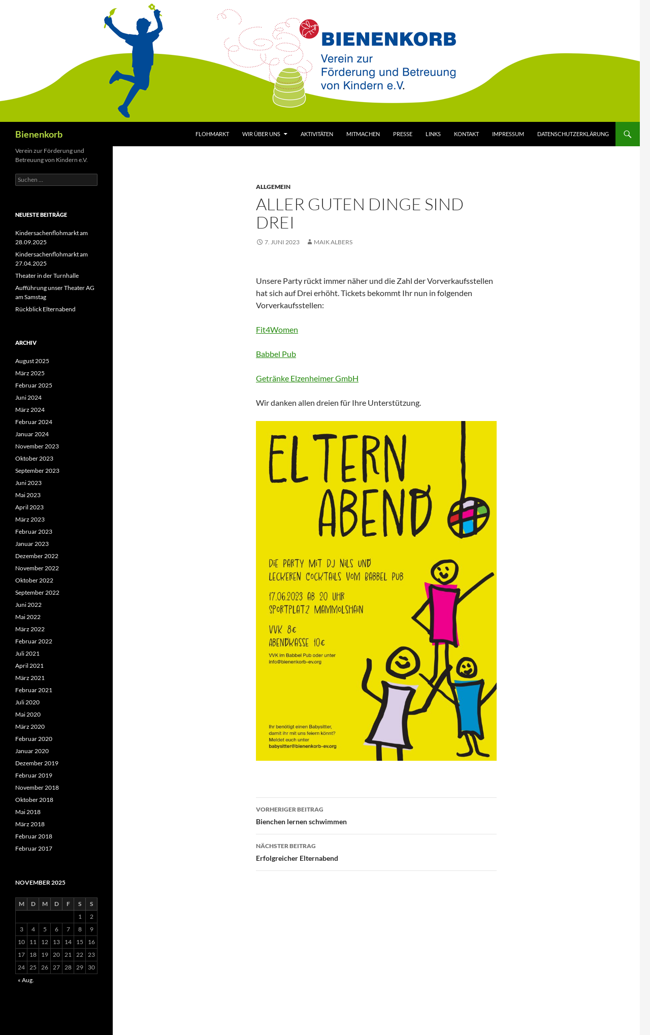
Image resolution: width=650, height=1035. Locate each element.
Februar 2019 (33, 775)
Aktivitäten (317, 134)
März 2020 (30, 726)
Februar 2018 (33, 836)
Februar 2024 (33, 422)
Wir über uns (261, 134)
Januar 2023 (32, 543)
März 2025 (30, 373)
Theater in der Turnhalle (47, 275)
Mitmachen (363, 134)
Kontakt (466, 134)
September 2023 (37, 470)
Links (433, 134)
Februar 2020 (33, 738)
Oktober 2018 (34, 799)
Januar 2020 (32, 751)
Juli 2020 (27, 702)
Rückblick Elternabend (45, 309)
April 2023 (29, 507)
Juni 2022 (28, 604)
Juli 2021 (27, 653)
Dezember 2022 (36, 556)
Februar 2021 (33, 690)
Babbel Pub (276, 354)
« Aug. (26, 980)
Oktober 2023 (34, 458)
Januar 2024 (32, 434)
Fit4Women (277, 329)
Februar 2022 (33, 641)
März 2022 (30, 629)
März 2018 (30, 824)
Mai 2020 (28, 714)
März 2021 (30, 678)
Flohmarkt (212, 134)
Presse (402, 134)
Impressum (508, 134)
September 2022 (37, 592)
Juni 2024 (28, 397)
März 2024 (30, 409)
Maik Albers (333, 242)
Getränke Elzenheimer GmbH (307, 378)
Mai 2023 (28, 495)
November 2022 (37, 568)
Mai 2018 (28, 812)
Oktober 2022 (34, 580)
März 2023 (30, 519)
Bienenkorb (38, 134)
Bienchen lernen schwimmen (376, 814)
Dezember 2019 (36, 763)
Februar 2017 (33, 848)
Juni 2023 (28, 483)
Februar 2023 (33, 531)
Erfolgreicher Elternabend (376, 851)
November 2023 (37, 446)
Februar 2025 (33, 385)
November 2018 (37, 787)
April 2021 (29, 665)
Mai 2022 (28, 617)
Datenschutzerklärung (573, 134)
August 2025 (32, 361)
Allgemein (273, 186)
